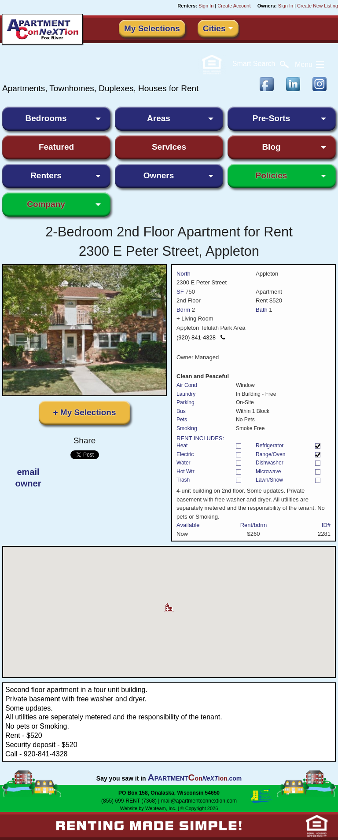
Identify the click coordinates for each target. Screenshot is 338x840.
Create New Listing (317, 5)
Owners (158, 175)
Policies (271, 175)
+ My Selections (84, 412)
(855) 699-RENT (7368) (129, 801)
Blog (271, 146)
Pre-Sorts (271, 118)
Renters (46, 175)
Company (46, 204)
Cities (214, 28)
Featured (56, 146)
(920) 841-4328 (200, 337)
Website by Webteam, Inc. (148, 808)
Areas (158, 118)
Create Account (233, 5)
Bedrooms (46, 118)
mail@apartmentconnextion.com (199, 801)
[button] (169, 604)
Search (260, 64)
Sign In (205, 5)
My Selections (152, 28)
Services (169, 146)
